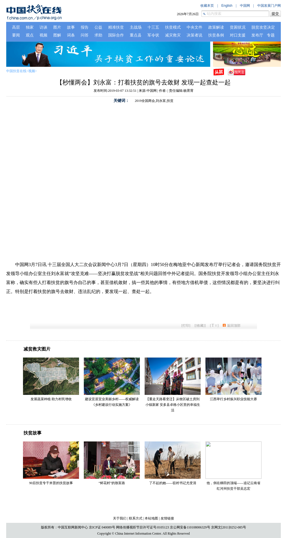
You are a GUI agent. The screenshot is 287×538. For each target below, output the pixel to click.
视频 (31, 71)
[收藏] (200, 326)
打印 (185, 326)
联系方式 (135, 518)
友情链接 (167, 518)
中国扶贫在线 (16, 71)
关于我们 (119, 518)
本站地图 (151, 518)
